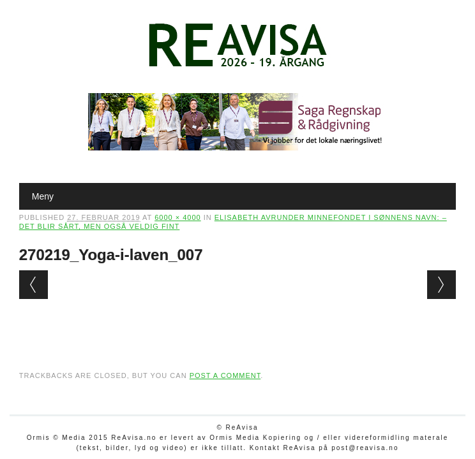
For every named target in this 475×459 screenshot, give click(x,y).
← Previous (33, 284)
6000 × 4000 (177, 217)
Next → (441, 284)
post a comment (225, 375)
